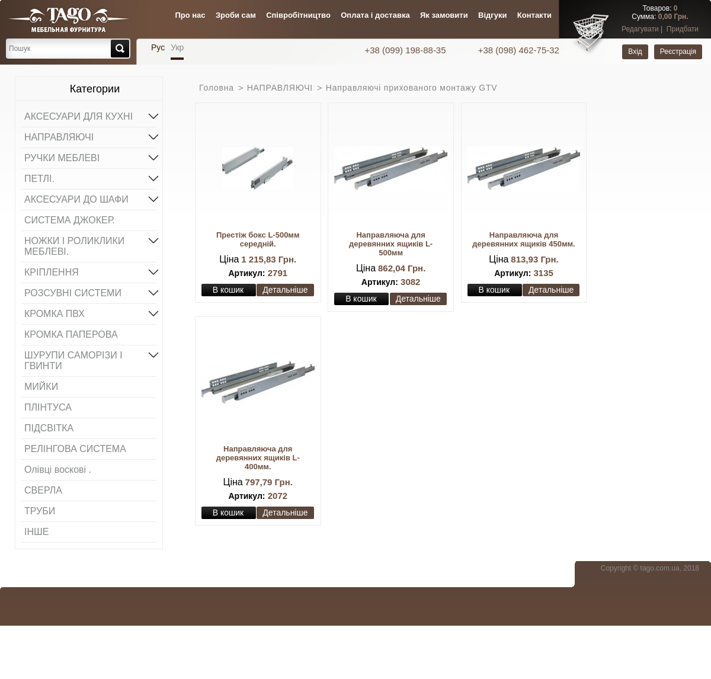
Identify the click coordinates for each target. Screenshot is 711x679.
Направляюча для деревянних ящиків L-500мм (391, 243)
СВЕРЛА (43, 490)
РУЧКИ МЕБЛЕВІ (90, 157)
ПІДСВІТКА (48, 428)
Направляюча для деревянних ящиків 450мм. (523, 239)
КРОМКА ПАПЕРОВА (71, 334)
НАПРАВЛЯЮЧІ (90, 136)
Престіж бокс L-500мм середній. (258, 239)
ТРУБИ (39, 511)
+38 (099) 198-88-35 (406, 50)
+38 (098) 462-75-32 (518, 50)
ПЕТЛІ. (90, 178)
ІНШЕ (36, 532)
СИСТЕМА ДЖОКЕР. (69, 220)
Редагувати (640, 29)
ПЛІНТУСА (48, 407)
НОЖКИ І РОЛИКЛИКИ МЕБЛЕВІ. (90, 245)
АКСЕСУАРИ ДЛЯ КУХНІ (90, 115)
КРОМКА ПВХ (90, 313)
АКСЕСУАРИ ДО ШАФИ (90, 198)
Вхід (635, 51)
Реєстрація (678, 51)
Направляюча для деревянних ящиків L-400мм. (258, 457)
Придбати (683, 29)
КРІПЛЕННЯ (90, 271)
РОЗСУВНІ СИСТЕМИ (90, 292)
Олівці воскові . (57, 470)
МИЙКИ (41, 387)
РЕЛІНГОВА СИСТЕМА (75, 449)
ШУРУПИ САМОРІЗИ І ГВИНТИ (90, 359)
